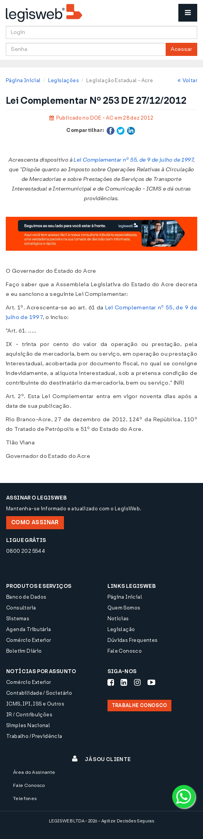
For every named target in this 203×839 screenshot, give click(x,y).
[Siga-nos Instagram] (137, 682)
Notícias (118, 618)
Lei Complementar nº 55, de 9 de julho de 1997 (133, 160)
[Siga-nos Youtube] (151, 682)
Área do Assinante (34, 772)
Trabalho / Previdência (34, 736)
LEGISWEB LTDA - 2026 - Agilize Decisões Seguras (101, 821)
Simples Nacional (28, 725)
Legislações (63, 80)
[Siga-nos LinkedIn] (124, 682)
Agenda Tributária (28, 629)
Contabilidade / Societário (39, 693)
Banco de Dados (26, 597)
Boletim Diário (24, 651)
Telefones (25, 798)
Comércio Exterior (28, 640)
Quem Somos (124, 607)
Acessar (181, 49)
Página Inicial (23, 80)
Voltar (187, 80)
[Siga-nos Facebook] (110, 682)
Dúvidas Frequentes (132, 640)
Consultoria (21, 607)
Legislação (121, 629)
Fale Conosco (124, 651)
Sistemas (17, 618)
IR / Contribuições (29, 714)
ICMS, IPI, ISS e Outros (35, 704)
